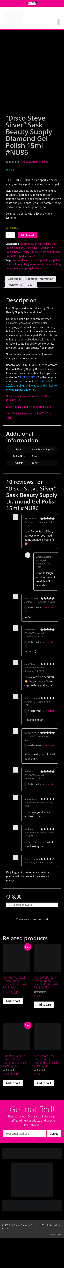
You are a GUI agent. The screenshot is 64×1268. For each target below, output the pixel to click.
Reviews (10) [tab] (15, 314)
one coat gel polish (16, 294)
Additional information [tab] (39, 308)
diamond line (20, 290)
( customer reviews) (34, 191)
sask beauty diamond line (45, 294)
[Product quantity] (10, 265)
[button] (58, 22)
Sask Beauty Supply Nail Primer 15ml (28, 437)
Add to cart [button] (12, 1031)
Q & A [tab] (30, 314)
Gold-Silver (32, 277)
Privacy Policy (55, 1264)
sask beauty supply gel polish (23, 298)
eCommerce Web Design (41, 1255)
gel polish (54, 290)
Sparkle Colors (26, 286)
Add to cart (27, 265)
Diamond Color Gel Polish (34, 273)
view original (48, 637)
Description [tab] (15, 308)
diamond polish (38, 290)
